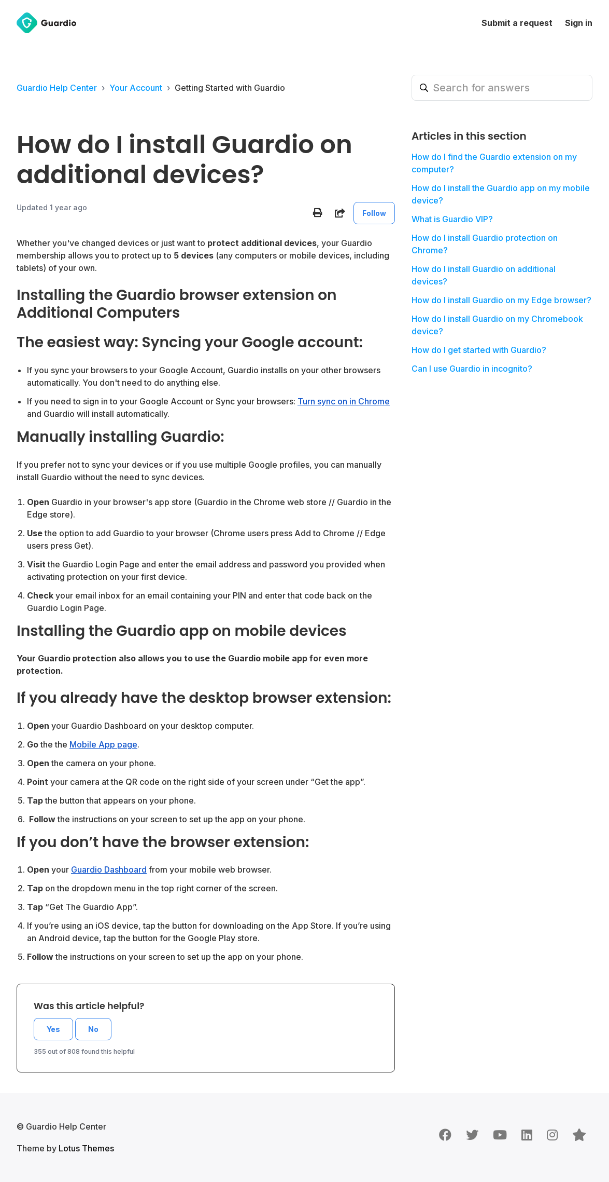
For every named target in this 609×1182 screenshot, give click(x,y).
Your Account (135, 88)
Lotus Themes (86, 1148)
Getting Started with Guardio (230, 88)
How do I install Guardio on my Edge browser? (501, 300)
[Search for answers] (502, 88)
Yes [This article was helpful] (53, 1029)
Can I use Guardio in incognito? (472, 368)
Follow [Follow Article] (374, 213)
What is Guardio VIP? (452, 219)
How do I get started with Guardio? (479, 350)
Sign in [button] (578, 23)
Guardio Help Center (57, 88)
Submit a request (517, 23)
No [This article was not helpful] (93, 1029)
